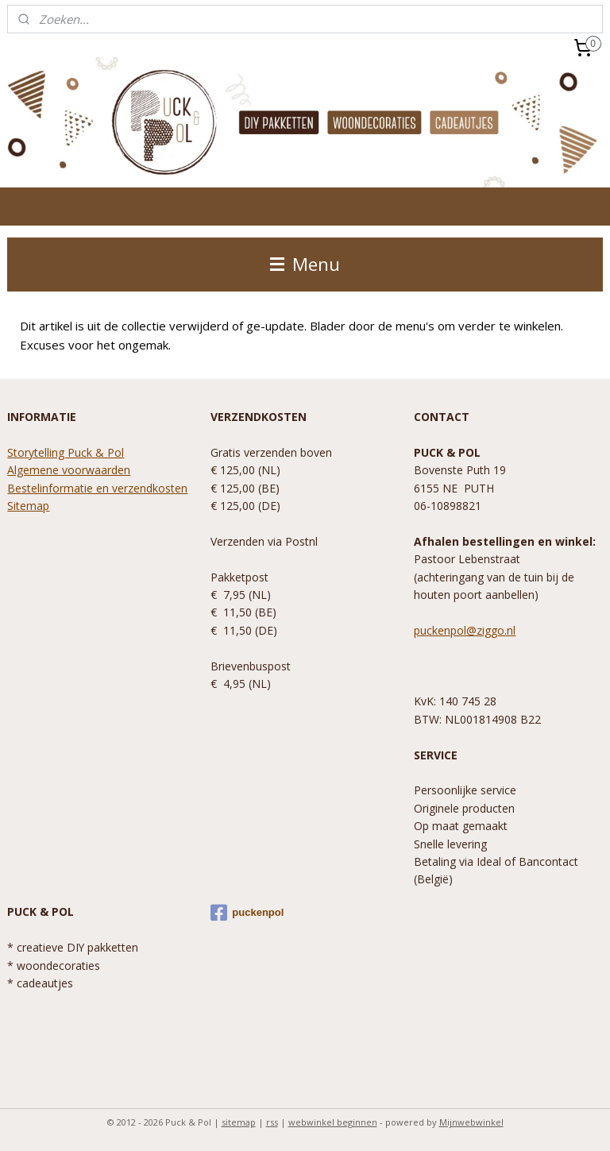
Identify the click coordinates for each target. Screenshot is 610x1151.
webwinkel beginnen (332, 1122)
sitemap (239, 1122)
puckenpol (247, 912)
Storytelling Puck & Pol (65, 452)
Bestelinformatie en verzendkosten (97, 488)
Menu (305, 264)
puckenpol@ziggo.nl (464, 630)
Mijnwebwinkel (471, 1122)
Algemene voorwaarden (68, 469)
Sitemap (28, 505)
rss (272, 1122)
